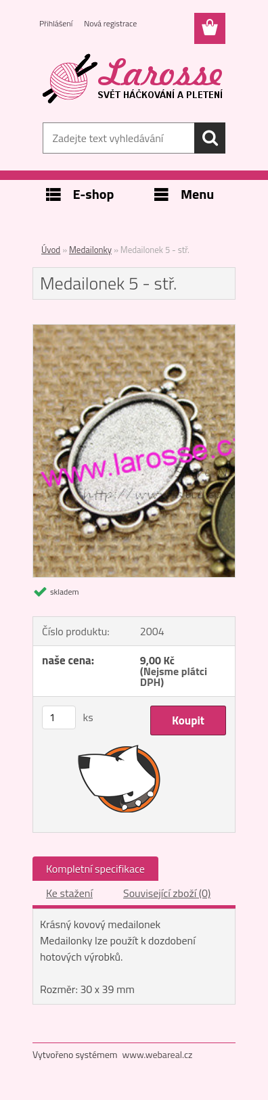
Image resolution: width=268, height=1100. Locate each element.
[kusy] (59, 717)
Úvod (50, 249)
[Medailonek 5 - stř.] (134, 330)
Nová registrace (110, 23)
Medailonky (90, 249)
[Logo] (134, 79)
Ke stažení (69, 893)
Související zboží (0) (166, 893)
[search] (209, 138)
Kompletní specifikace (95, 869)
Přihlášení (55, 23)
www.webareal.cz (157, 1054)
